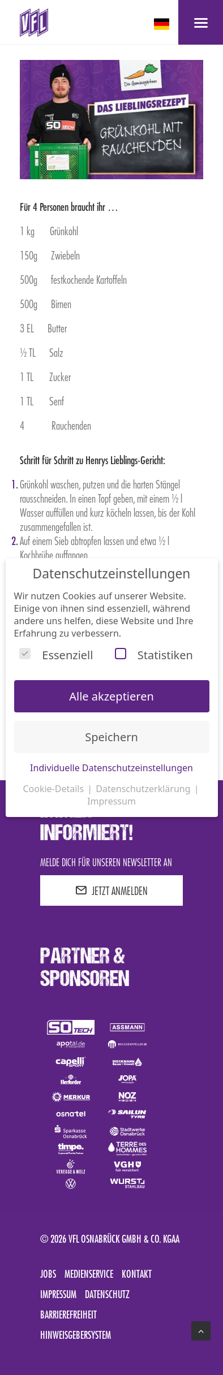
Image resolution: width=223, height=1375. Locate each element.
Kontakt (137, 1274)
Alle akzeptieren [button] (111, 696)
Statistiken (154, 655)
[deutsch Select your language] (162, 24)
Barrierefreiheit (68, 1314)
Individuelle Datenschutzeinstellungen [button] (111, 768)
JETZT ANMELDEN (111, 890)
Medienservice (89, 1274)
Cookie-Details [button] (54, 788)
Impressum (58, 1294)
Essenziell (56, 655)
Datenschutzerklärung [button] (144, 788)
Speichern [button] (111, 737)
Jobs (48, 1274)
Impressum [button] (111, 801)
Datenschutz (107, 1294)
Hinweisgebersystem (75, 1335)
